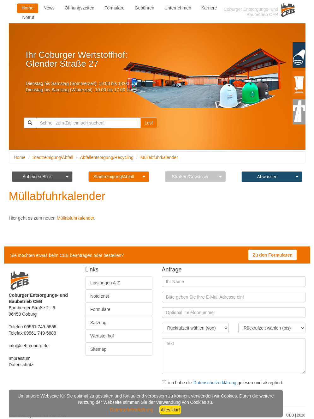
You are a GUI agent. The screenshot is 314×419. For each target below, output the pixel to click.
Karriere (209, 7)
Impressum (20, 358)
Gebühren (144, 7)
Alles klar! (170, 409)
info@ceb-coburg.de (29, 345)
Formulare (114, 7)
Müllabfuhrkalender (159, 157)
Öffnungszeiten (79, 7)
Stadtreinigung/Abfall (53, 157)
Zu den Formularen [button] (272, 255)
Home (27, 7)
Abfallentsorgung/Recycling (106, 157)
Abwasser (266, 176)
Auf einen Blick (37, 176)
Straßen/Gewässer (190, 176)
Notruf (28, 17)
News (49, 7)
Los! (149, 122)
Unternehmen (177, 7)
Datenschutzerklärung (214, 382)
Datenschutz (21, 364)
